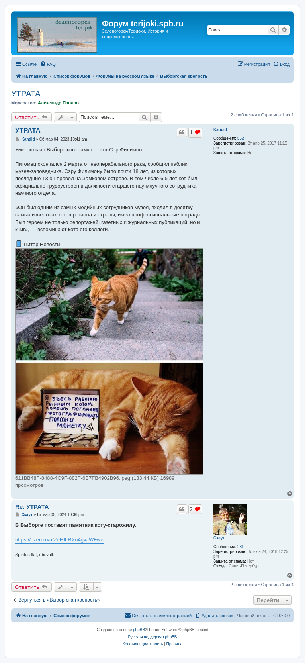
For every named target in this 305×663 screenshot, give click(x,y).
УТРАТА (26, 93)
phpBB (139, 630)
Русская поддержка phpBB (152, 637)
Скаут (219, 538)
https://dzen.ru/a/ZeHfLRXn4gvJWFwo (59, 540)
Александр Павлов (58, 102)
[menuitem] (48, 64)
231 (240, 547)
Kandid (220, 130)
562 (240, 138)
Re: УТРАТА (32, 506)
